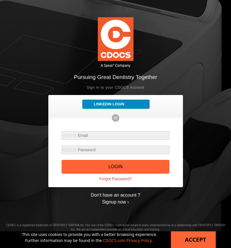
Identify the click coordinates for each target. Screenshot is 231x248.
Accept (195, 239)
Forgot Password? (115, 179)
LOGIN (115, 166)
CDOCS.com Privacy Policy (128, 240)
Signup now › (115, 201)
